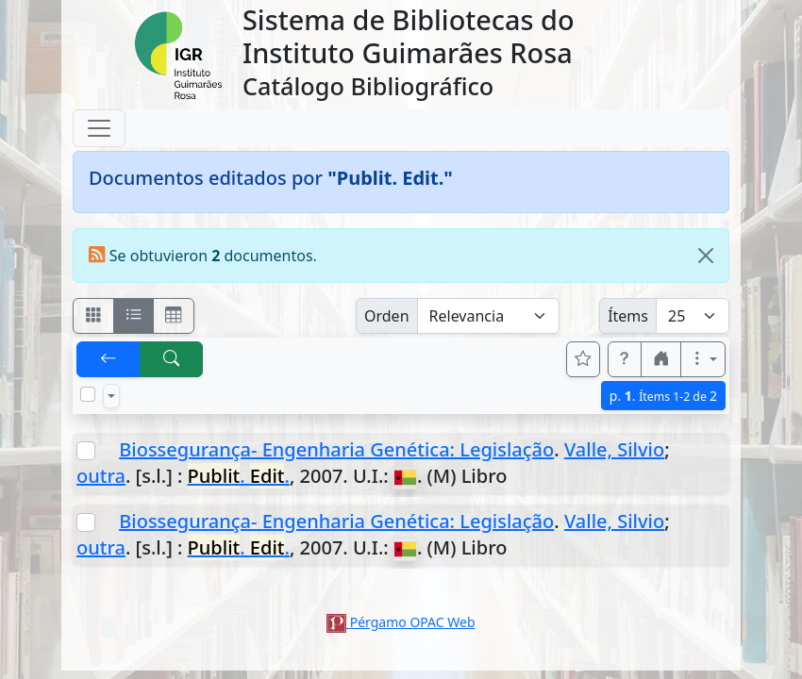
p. (663, 396)
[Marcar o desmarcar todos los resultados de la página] (87, 394)
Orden (386, 316)
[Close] (705, 255)
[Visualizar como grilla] (173, 316)
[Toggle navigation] (99, 128)
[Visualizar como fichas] (93, 316)
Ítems (628, 316)
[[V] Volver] (108, 359)
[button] (625, 359)
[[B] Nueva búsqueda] (172, 359)
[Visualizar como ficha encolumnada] (134, 316)
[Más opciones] (703, 359)
